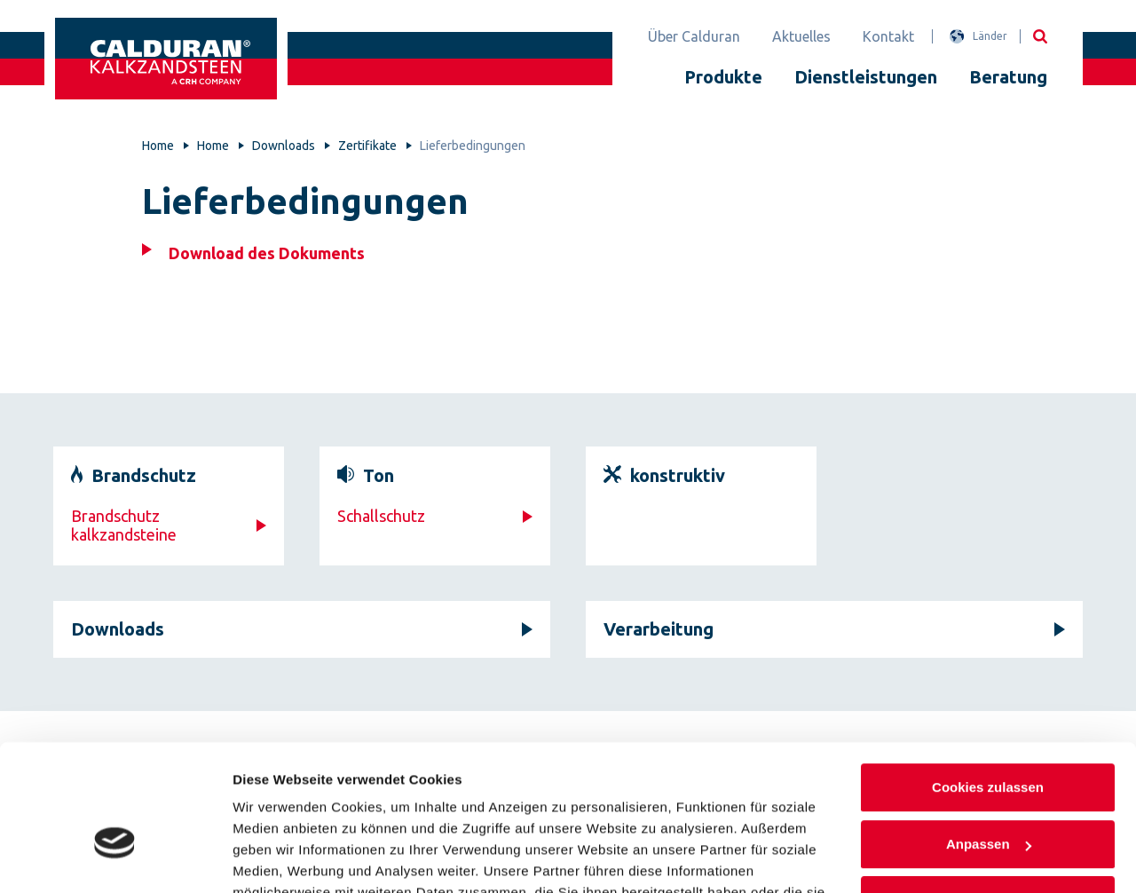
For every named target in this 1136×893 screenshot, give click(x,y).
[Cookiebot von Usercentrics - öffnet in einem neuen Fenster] (115, 858)
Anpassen (988, 739)
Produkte (723, 77)
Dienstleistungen (865, 77)
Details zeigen (277, 857)
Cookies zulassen (988, 683)
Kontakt (888, 36)
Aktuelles (801, 36)
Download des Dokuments (267, 253)
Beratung (1008, 77)
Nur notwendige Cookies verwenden (988, 806)
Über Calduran (694, 36)
